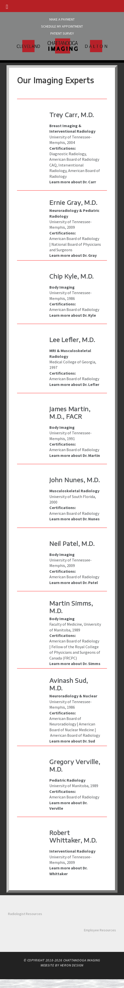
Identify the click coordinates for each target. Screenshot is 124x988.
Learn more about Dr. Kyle (72, 315)
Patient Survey (62, 33)
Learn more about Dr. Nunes (74, 518)
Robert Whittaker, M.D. (73, 836)
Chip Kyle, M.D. (71, 276)
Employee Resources (100, 930)
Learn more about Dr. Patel (73, 582)
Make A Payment (62, 19)
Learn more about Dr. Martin (74, 455)
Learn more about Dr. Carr (72, 181)
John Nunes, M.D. (74, 479)
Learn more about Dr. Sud (72, 741)
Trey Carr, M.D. (71, 114)
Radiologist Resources (25, 914)
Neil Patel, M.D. (72, 543)
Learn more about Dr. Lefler (74, 384)
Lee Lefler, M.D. (72, 339)
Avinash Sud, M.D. (68, 684)
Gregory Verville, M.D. (74, 765)
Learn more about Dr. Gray (73, 255)
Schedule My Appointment (62, 26)
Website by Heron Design (62, 965)
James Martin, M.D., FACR (69, 412)
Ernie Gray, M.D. (73, 202)
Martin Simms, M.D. (71, 606)
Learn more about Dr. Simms (74, 663)
